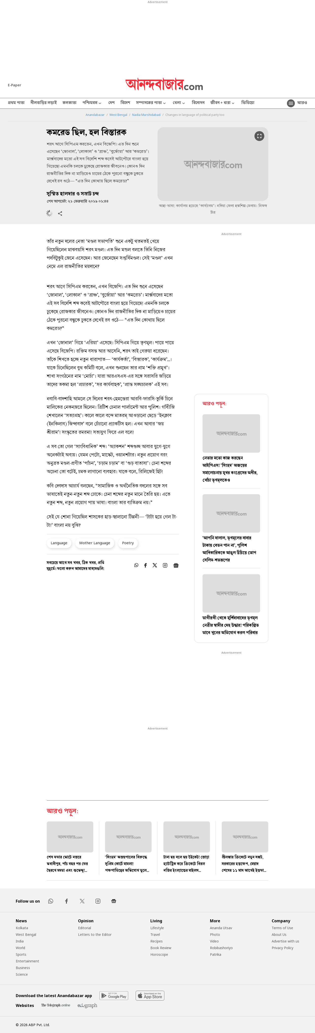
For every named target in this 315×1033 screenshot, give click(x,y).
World (20, 947)
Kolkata (22, 927)
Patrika (215, 954)
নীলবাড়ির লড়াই (44, 103)
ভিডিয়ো (247, 103)
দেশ (111, 103)
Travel (155, 934)
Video (214, 941)
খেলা (179, 103)
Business (23, 967)
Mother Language (94, 542)
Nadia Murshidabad (146, 114)
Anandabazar (95, 114)
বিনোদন (198, 103)
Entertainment (27, 961)
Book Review (160, 947)
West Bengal (118, 114)
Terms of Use (282, 927)
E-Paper (14, 85)
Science (22, 974)
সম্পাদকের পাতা (151, 103)
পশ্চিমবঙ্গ (92, 103)
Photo (215, 934)
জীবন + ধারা (223, 103)
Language (59, 542)
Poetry (128, 542)
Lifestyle (157, 927)
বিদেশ (125, 103)
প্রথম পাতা (16, 103)
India (20, 941)
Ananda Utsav (221, 927)
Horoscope (159, 954)
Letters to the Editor (94, 934)
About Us (279, 934)
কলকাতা (70, 103)
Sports (21, 954)
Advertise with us (285, 941)
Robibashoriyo (221, 947)
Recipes (156, 941)
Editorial (84, 927)
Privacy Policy (282, 947)
